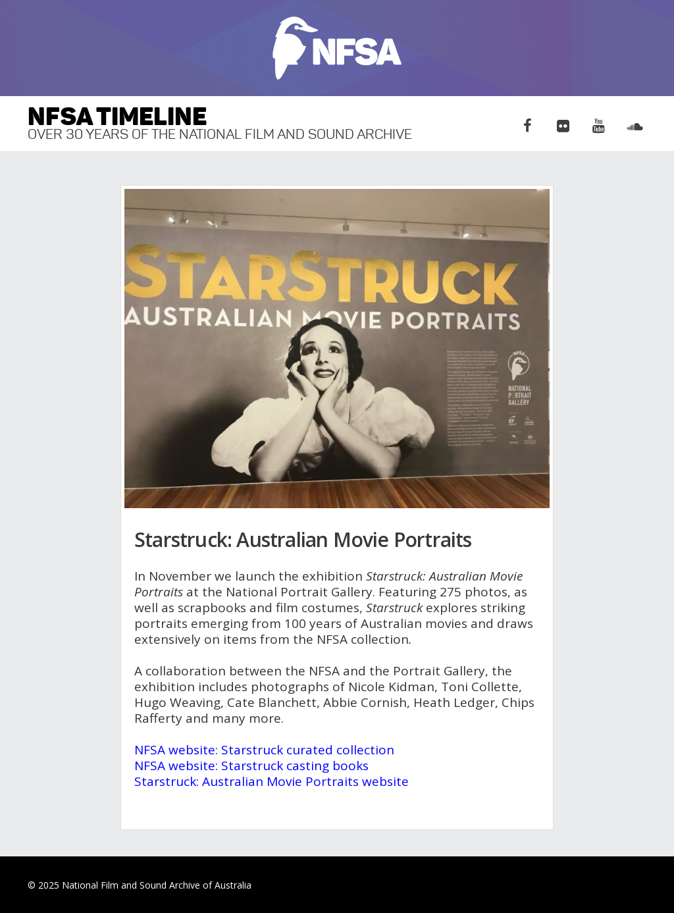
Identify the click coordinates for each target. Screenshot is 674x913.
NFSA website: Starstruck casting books (251, 765)
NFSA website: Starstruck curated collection (264, 749)
